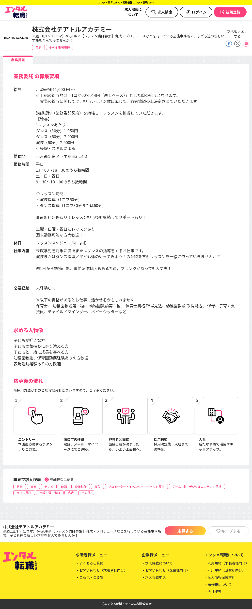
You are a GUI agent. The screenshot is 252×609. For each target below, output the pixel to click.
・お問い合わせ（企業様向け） (166, 570)
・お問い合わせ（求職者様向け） (101, 570)
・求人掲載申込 (154, 577)
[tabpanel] (126, 264)
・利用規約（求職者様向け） (226, 563)
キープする (231, 531)
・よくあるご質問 (89, 563)
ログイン (199, 12)
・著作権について (218, 584)
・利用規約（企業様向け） (225, 570)
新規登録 (233, 12)
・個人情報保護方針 (219, 577)
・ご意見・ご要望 (89, 577)
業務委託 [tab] (18, 59)
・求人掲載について (157, 563)
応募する (185, 531)
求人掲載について (133, 12)
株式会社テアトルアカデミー (72, 29)
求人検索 (165, 12)
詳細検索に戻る (62, 479)
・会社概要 (212, 591)
